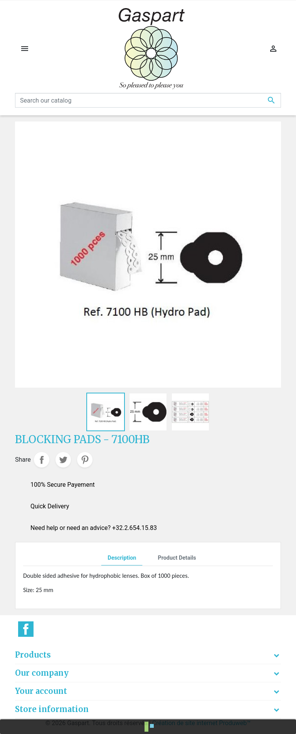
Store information (52, 709)
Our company (42, 673)
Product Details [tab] (177, 558)
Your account (41, 691)
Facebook (26, 629)
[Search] (148, 100)
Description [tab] (122, 558)
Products (33, 655)
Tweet (63, 459)
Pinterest (84, 459)
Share (41, 459)
